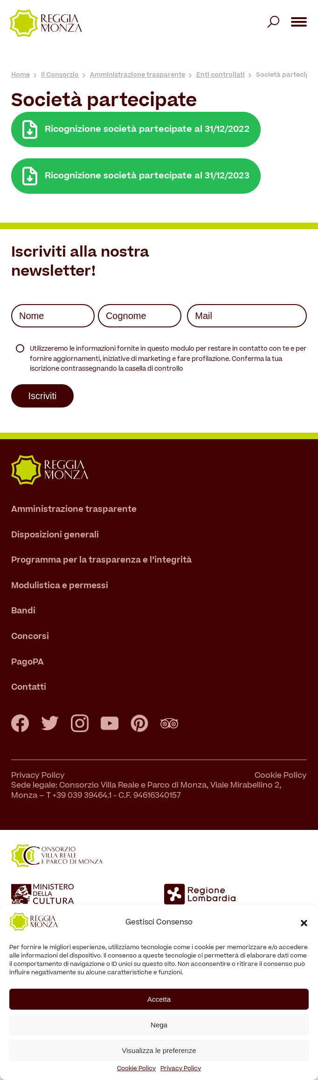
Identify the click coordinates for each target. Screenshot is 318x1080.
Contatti (28, 687)
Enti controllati (220, 75)
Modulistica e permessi (59, 586)
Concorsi (30, 637)
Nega (159, 1025)
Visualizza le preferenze (159, 1050)
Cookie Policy (136, 1069)
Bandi (23, 611)
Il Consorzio (60, 75)
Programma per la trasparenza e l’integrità (101, 560)
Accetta (159, 999)
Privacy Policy (180, 1069)
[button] (304, 923)
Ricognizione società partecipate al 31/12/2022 (135, 129)
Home (20, 75)
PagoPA (27, 662)
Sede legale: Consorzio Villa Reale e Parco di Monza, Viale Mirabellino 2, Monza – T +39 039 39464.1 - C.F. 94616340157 (146, 791)
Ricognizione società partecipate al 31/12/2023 (135, 176)
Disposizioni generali (55, 535)
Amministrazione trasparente (137, 75)
